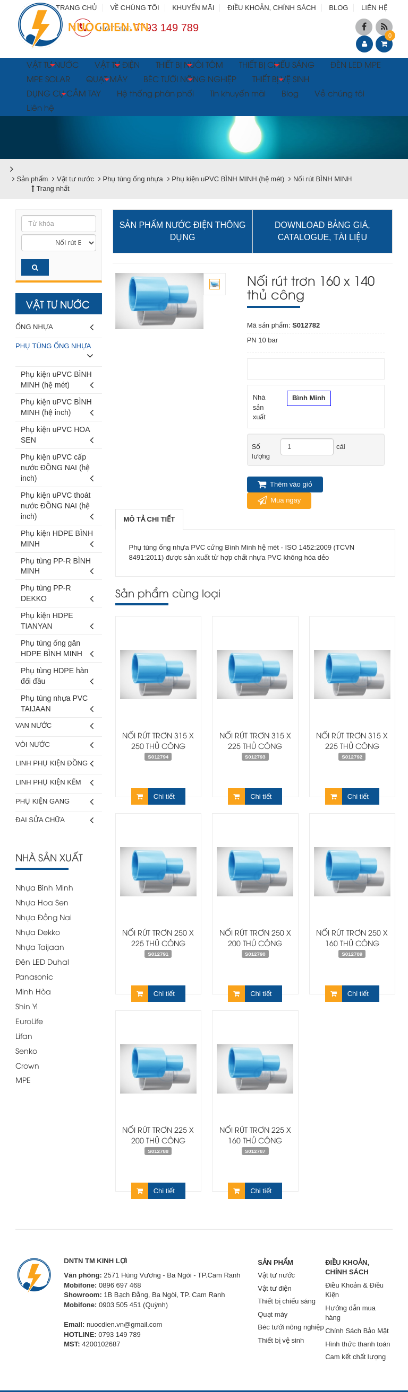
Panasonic (34, 976)
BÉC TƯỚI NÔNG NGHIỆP (189, 80)
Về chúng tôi (339, 92)
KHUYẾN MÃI (193, 8)
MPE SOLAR (48, 78)
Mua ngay (279, 500)
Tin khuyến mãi (238, 92)
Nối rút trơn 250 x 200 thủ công (255, 937)
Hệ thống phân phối (155, 92)
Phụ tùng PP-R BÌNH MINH (57, 568)
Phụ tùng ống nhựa (54, 353)
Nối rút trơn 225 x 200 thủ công (158, 1134)
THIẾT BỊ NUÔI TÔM (189, 66)
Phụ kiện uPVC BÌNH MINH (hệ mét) (57, 381)
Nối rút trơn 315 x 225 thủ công (255, 740)
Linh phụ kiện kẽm (54, 782)
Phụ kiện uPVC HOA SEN (57, 436)
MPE (23, 1079)
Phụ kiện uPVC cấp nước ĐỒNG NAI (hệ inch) (57, 469)
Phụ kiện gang (54, 801)
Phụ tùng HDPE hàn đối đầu (57, 677)
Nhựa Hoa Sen (42, 902)
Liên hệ (40, 107)
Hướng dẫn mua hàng (350, 1313)
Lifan (23, 1035)
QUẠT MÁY (107, 80)
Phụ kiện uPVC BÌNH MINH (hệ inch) (57, 409)
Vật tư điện (274, 1288)
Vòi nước (54, 745)
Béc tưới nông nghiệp (291, 1327)
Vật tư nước (276, 1275)
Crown (27, 1065)
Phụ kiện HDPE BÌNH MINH (57, 540)
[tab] (149, 520)
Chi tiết (153, 796)
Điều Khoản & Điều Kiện (354, 1290)
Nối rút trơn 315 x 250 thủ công (158, 740)
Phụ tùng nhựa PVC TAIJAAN (57, 705)
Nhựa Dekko (37, 932)
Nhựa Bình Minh (44, 887)
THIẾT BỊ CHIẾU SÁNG (276, 66)
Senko (26, 1050)
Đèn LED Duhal (42, 961)
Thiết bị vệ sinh (281, 1340)
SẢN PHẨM (275, 1262)
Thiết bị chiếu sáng (287, 1301)
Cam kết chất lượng (355, 1357)
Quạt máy (272, 1314)
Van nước (54, 726)
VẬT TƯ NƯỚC (53, 66)
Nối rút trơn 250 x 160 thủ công (352, 937)
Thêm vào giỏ (285, 484)
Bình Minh (309, 399)
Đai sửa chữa (54, 820)
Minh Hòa (33, 991)
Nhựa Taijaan (39, 946)
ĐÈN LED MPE (355, 64)
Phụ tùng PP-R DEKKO (57, 595)
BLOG (338, 8)
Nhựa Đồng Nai (43, 917)
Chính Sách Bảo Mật (357, 1331)
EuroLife (29, 1021)
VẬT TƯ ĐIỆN (117, 66)
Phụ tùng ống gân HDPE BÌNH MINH (57, 650)
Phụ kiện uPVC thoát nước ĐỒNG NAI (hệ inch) (57, 507)
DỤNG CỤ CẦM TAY (64, 94)
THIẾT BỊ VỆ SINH (280, 80)
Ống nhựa (54, 327)
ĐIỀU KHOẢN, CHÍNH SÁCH (271, 8)
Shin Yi (26, 1006)
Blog (290, 92)
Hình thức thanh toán (357, 1344)
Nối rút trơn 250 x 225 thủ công (158, 937)
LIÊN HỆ (374, 8)
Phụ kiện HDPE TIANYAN (57, 622)
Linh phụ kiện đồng (54, 763)
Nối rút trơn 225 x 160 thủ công (255, 1134)
